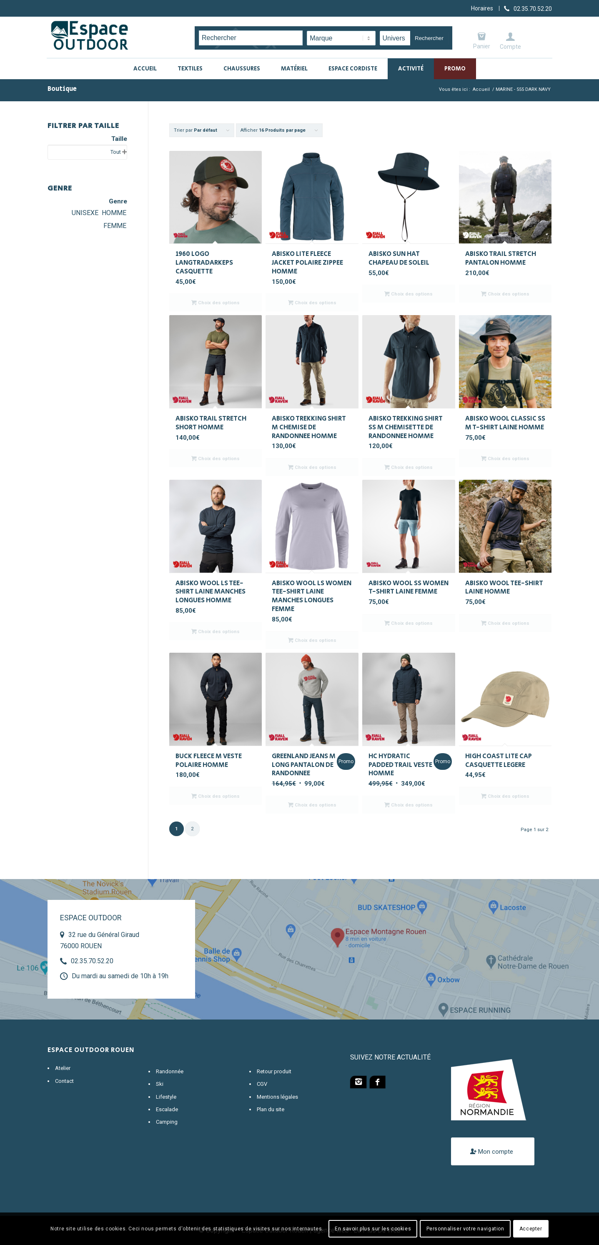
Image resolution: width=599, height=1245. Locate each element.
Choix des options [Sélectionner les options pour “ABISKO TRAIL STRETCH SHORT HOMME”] (215, 458)
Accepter (530, 1229)
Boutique (62, 89)
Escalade (167, 1109)
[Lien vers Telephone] (528, 8)
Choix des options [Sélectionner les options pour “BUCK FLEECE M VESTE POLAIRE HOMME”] (215, 796)
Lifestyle (166, 1097)
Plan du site (270, 1109)
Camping (167, 1122)
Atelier (62, 1068)
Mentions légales (277, 1097)
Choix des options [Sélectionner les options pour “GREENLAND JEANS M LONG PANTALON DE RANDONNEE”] (312, 805)
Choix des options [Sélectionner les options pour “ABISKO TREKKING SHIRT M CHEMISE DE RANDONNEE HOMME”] (312, 467)
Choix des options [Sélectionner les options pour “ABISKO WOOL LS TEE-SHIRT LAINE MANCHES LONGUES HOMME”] (215, 631)
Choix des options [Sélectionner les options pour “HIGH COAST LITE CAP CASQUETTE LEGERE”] (505, 796)
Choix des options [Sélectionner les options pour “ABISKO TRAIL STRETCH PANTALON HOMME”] (505, 294)
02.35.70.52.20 (92, 961)
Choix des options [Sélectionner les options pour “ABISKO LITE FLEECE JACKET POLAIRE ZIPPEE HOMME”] (312, 302)
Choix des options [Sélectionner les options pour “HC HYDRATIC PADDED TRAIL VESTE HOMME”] (408, 805)
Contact (64, 1081)
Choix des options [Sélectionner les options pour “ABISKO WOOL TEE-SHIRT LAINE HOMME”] (505, 623)
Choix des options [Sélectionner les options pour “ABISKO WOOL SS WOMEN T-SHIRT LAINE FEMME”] (408, 623)
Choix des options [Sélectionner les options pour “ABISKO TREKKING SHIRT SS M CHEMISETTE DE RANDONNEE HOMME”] (408, 467)
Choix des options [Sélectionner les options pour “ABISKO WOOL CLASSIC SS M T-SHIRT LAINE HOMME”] (505, 458)
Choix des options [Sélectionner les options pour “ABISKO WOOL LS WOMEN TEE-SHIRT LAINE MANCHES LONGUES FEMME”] (312, 640)
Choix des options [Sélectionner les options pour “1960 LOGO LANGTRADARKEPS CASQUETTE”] (215, 302)
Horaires (482, 8)
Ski (159, 1084)
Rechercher (429, 38)
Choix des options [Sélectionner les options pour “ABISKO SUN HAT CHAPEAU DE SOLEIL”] (408, 294)
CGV (262, 1084)
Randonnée (169, 1071)
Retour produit (274, 1071)
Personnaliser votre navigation (465, 1229)
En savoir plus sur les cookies (373, 1229)
